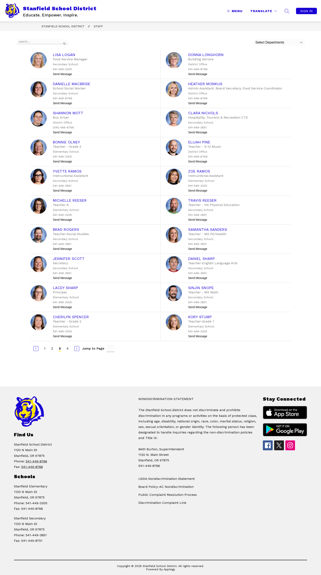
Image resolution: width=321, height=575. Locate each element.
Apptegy (169, 569)
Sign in (306, 11)
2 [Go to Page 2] (52, 348)
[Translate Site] (263, 11)
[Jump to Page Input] (110, 348)
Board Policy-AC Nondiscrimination (166, 487)
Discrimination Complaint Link (162, 503)
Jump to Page (93, 348)
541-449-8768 (32, 467)
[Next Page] (76, 348)
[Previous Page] (35, 348)
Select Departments (269, 42)
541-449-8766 (36, 461)
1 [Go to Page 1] (44, 348)
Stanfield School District (63, 26)
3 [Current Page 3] (60, 348)
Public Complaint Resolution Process (167, 495)
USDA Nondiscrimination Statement (166, 479)
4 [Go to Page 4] (68, 348)
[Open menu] (234, 11)
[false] (42, 41)
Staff (98, 26)
